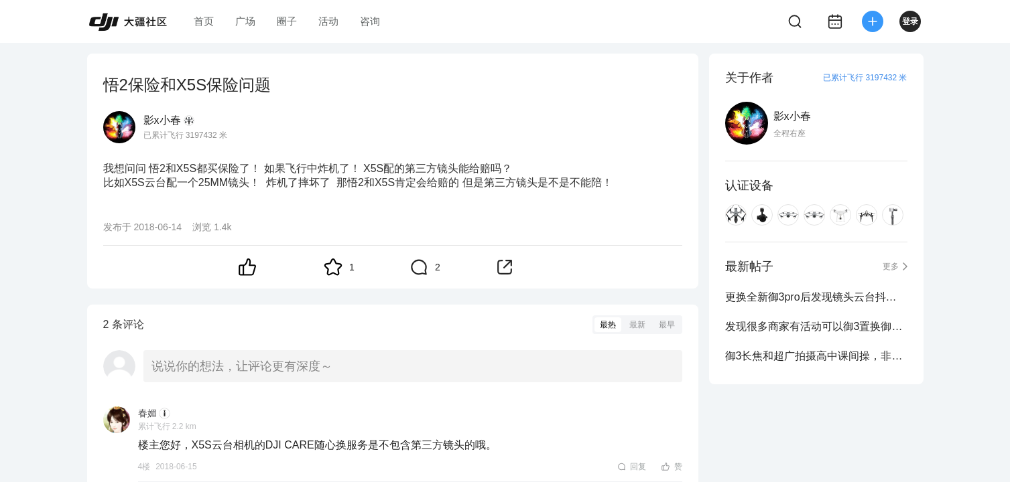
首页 (204, 21)
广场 (245, 21)
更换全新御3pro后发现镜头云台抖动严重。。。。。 (816, 297)
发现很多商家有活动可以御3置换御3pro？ (816, 326)
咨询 (370, 21)
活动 (328, 21)
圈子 (287, 21)
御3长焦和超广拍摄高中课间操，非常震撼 (816, 356)
